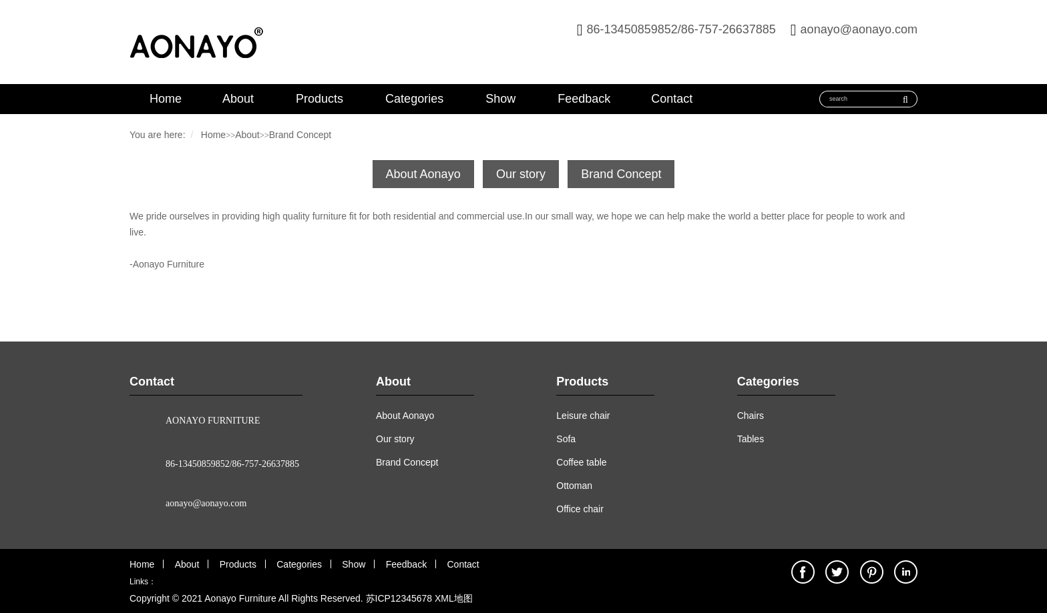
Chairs (750, 415)
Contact (671, 98)
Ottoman (574, 485)
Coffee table (581, 462)
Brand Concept (300, 134)
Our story (521, 174)
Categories (414, 98)
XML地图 (454, 598)
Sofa (566, 439)
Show (500, 98)
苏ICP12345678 (399, 598)
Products (319, 98)
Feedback (584, 98)
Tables (750, 439)
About (238, 98)
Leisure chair (583, 415)
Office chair (580, 509)
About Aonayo (423, 174)
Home (166, 98)
